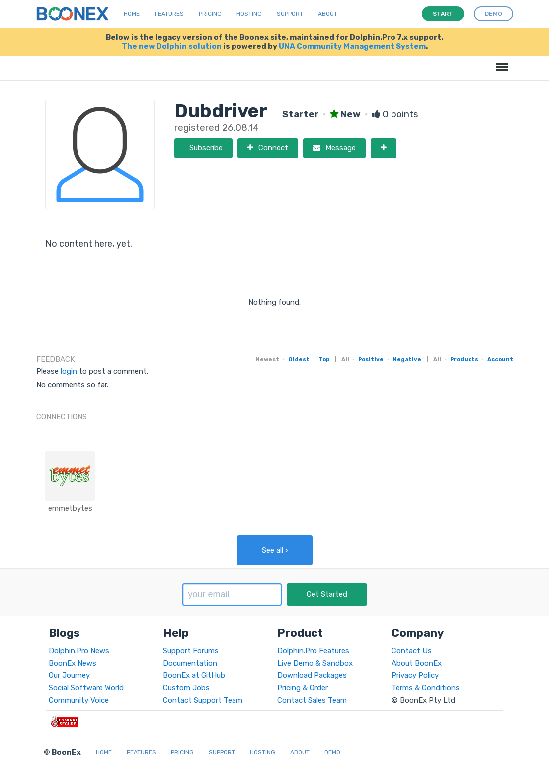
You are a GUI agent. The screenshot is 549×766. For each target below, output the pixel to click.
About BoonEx (417, 663)
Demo (332, 752)
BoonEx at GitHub (194, 675)
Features (169, 13)
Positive (371, 359)
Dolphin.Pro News (79, 650)
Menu (500, 62)
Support (290, 13)
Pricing (210, 13)
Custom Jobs (186, 687)
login (69, 371)
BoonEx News (72, 663)
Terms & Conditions (426, 687)
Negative (406, 359)
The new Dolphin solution (172, 46)
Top (323, 359)
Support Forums (191, 650)
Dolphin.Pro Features (313, 650)
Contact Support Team (202, 700)
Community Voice (79, 700)
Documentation (190, 663)
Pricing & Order (302, 687)
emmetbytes (70, 508)
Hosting (249, 13)
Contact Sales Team (312, 700)
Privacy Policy (415, 675)
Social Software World (86, 687)
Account (500, 359)
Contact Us (412, 650)
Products (464, 359)
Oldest (299, 359)
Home (132, 13)
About (327, 13)
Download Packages (312, 675)
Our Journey (69, 675)
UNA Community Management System (352, 46)
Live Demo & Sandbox (315, 663)
